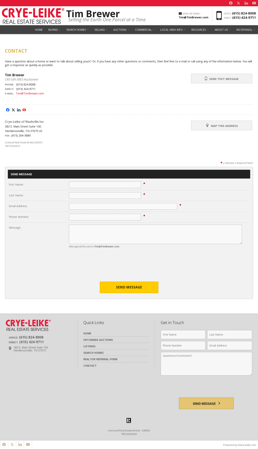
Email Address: (18, 206)
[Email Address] (229, 345)
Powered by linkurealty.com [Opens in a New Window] (239, 445)
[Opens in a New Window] (231, 3)
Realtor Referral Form (100, 359)
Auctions (120, 30)
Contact (89, 365)
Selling (100, 30)
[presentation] (129, 267)
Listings (89, 346)
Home (39, 30)
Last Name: (16, 195)
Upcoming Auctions (98, 340)
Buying (53, 30)
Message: (15, 227)
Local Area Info (171, 30)
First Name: (16, 184)
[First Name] (183, 334)
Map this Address (221, 125)
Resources (198, 30)
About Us (221, 30)
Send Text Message (221, 78)
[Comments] (206, 363)
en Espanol (244, 30)
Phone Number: (19, 217)
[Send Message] (206, 403)
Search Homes (76, 30)
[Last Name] (229, 334)
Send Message (129, 287)
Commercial (143, 30)
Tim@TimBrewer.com (30, 93)
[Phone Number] (183, 345)
